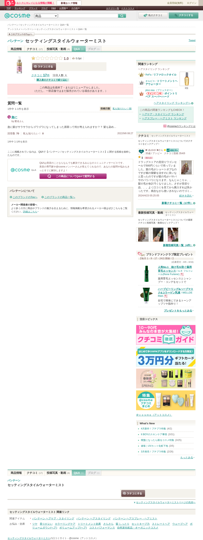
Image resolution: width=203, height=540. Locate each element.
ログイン (191, 3)
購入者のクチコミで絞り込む (52, 79)
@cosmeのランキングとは (181, 126)
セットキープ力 (141, 523)
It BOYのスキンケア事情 (154, 434)
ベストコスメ (127, 8)
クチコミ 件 (40, 75)
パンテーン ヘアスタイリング (93, 518)
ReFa (148, 74)
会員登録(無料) (175, 3)
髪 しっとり (122, 523)
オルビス (150, 81)
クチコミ (35, 49)
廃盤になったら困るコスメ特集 (157, 440)
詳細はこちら (30, 211)
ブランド (33, 8)
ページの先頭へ (165, 502)
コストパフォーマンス (102, 527)
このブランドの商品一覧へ (59, 197)
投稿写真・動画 (58, 49)
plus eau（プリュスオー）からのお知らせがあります (154, 93)
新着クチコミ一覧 (177, 203)
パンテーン (15, 41)
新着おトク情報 (69, 3)
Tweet (192, 40)
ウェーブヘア (180, 523)
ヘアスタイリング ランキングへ (172, 102)
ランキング (19, 8)
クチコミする (44, 66)
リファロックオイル (164, 74)
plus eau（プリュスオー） (159, 90)
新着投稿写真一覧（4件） (178, 245)
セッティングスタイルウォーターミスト (66, 40)
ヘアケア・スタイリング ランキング (163, 114)
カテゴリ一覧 (112, 8)
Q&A (53, 8)
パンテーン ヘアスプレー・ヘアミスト (135, 518)
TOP (9, 8)
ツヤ (34, 523)
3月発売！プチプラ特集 (153, 451)
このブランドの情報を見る (21, 34)
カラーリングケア (65, 523)
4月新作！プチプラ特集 (153, 428)
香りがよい (46, 523)
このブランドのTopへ (25, 197)
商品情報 (16, 49)
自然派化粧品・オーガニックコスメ (137, 527)
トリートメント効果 (89, 523)
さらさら (108, 523)
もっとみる (186, 457)
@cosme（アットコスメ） (83, 538)
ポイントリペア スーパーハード (161, 95)
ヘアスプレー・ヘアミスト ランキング (164, 118)
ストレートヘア (161, 523)
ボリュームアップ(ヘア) (73, 527)
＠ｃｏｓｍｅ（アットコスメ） (154, 414)
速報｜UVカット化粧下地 (154, 445)
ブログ (44, 8)
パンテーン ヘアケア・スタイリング (53, 518)
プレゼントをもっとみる (178, 310)
